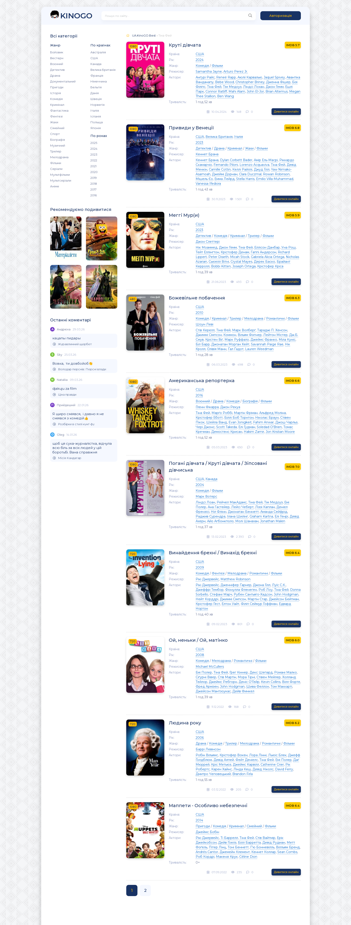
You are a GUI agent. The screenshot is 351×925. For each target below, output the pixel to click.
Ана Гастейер (219, 507)
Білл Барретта (249, 843)
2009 (200, 567)
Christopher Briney (250, 82)
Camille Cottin (220, 169)
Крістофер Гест (208, 604)
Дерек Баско (264, 262)
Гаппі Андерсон (263, 252)
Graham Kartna (261, 516)
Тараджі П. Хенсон (272, 330)
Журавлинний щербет (72, 344)
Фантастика (59, 110)
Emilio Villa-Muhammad (274, 179)
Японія (95, 128)
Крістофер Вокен (234, 755)
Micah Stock (239, 257)
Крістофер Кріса (270, 266)
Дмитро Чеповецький (213, 774)
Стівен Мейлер (269, 677)
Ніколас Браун (267, 418)
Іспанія (95, 116)
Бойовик (56, 52)
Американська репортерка (202, 380)
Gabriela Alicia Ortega (267, 257)
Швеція (96, 99)
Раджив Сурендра (210, 516)
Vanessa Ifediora (208, 184)
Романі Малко (285, 672)
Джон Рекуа (230, 407)
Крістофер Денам (235, 252)
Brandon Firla (242, 774)
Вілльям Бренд (288, 847)
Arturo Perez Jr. (235, 71)
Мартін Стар (257, 599)
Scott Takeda (226, 427)
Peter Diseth (218, 257)
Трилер (55, 151)
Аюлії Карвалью (250, 77)
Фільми (55, 163)
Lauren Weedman (259, 349)
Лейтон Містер (275, 335)
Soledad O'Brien (269, 427)
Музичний (57, 145)
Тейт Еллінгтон (207, 252)
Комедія (56, 99)
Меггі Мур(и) (184, 215)
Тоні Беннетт (238, 847)
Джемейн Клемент (235, 852)
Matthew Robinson (235, 579)
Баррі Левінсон (208, 749)
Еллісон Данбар (267, 247)
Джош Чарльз (286, 422)
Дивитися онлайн (286, 111)
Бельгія (96, 87)
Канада (95, 64)
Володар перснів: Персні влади (79, 369)
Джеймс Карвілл (246, 765)
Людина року (185, 723)
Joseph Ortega (244, 266)
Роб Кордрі (205, 857)
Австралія (98, 52)
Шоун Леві (204, 324)
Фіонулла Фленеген (241, 590)
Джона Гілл (261, 585)
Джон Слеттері (208, 242)
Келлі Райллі (242, 169)
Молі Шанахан (247, 521)
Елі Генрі (281, 516)
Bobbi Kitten (221, 266)
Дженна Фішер (278, 82)
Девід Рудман (273, 843)
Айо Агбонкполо (220, 521)
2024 (93, 148)
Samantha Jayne (209, 71)
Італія (94, 110)
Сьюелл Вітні (219, 262)
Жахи (54, 122)
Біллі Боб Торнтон (239, 418)
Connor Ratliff (216, 91)
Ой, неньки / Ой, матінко (198, 640)
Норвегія (97, 104)
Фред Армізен (207, 687)
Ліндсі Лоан (205, 502)
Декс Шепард (261, 672)
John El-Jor (255, 91)
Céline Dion (248, 857)
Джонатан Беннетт (243, 512)
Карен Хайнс (221, 769)
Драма (55, 75)
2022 (93, 160)
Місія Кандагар (67, 458)
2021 (93, 166)
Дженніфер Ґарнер (235, 585)
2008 (200, 655)
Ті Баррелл (229, 838)
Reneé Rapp (226, 77)
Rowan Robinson (276, 174)
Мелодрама (59, 157)
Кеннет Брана (207, 154)
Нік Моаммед (206, 247)
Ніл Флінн (218, 512)
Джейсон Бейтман (284, 599)
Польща (96, 122)
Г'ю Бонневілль (262, 847)
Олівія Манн (216, 349)
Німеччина (98, 81)
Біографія (57, 139)
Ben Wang (225, 96)
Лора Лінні (258, 755)
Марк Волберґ (244, 330)
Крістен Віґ (214, 340)
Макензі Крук (227, 857)
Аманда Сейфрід (273, 512)
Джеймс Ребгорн (223, 682)
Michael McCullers (210, 667)
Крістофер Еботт (209, 418)
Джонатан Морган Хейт (230, 344)
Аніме (54, 186)
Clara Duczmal (250, 174)
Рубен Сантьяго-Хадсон (253, 594)
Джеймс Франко (263, 340)
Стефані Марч (221, 594)
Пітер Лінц (217, 847)
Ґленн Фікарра (207, 407)
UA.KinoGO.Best (144, 35)
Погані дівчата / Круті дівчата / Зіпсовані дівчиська (218, 467)
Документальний (63, 81)
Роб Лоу (266, 590)
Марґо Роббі (222, 413)
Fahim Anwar (263, 422)
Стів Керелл (205, 330)
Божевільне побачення (197, 298)
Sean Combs (287, 852)
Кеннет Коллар (263, 852)
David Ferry (284, 769)
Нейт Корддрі (207, 599)
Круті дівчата (185, 45)
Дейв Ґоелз (227, 843)
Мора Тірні (246, 677)
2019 (93, 178)
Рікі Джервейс (207, 579)
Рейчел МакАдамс (232, 502)
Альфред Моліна (272, 413)
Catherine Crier (272, 765)
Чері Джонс (205, 427)
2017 (93, 189)
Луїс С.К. (279, 585)
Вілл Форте (291, 682)
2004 (200, 485)
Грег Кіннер (238, 672)
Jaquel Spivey (274, 77)
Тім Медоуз (232, 87)
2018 (93, 183)
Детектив (57, 69)
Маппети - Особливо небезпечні (208, 805)
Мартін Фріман (246, 413)
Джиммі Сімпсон (209, 335)
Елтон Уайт (230, 604)
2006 (200, 738)
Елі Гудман (246, 427)
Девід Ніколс (263, 769)
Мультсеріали (60, 180)
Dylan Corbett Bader (236, 160)
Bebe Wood (224, 82)
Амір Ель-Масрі (266, 160)
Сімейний (57, 128)
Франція (96, 75)
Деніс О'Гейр (249, 682)
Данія (94, 93)
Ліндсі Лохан (253, 87)
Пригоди (56, 87)
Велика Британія (103, 69)
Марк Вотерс (206, 496)
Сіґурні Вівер (206, 677)
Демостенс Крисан (226, 432)
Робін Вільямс (207, 755)
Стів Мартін (227, 677)
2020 (94, 172)
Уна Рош (288, 247)
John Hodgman (286, 594)
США (94, 58)
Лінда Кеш (242, 769)
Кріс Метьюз (221, 765)
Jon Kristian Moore (280, 432)
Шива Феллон (257, 687)
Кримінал (57, 104)
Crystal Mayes (241, 262)
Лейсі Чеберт (242, 507)
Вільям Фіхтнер (250, 335)
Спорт (55, 134)
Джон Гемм (275, 87)
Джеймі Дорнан (225, 174)
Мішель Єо (204, 179)
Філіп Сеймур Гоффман (259, 604)
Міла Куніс (287, 340)
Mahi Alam (237, 91)
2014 (199, 820)
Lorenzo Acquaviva (254, 165)
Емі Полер (204, 672)
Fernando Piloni (226, 165)
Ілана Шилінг (237, 516)
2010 (199, 313)
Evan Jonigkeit (240, 422)
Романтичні (275, 318)
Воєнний (56, 64)
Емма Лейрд (224, 179)
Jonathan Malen (272, 521)
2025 (93, 143)
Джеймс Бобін (207, 832)
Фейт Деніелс (246, 760)
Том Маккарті (281, 687)
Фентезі (56, 116)
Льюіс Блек (277, 755)
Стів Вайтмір (265, 838)
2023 (93, 154)
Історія (55, 93)
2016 (93, 195)
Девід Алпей (224, 760)
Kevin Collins (270, 682)
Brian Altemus (276, 91)
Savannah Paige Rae (267, 344)
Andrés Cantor (207, 852)
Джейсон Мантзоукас (213, 691)
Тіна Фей (214, 87)
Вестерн (56, 58)
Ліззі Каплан (265, 507)
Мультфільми (60, 174)
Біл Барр (203, 344)
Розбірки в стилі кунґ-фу (73, 424)
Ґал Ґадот (236, 349)
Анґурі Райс (205, 77)
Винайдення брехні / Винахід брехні (213, 552)
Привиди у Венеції (191, 127)
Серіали (56, 169)
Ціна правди (64, 394)
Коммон (229, 335)
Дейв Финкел (243, 691)
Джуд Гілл (262, 169)
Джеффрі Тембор (210, 590)
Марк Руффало (237, 340)
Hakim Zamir (254, 432)
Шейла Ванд (216, 422)
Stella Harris (245, 179)
